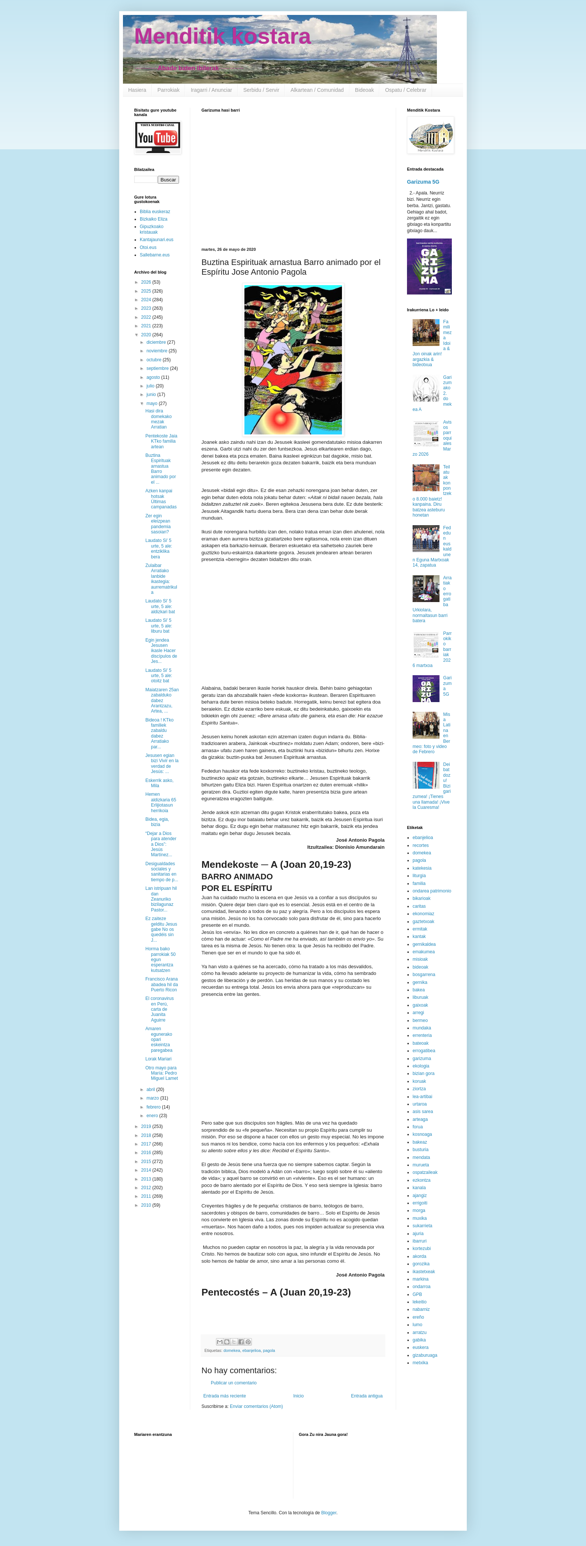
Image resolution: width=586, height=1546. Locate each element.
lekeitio (419, 1302)
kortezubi (422, 1248)
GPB (417, 1294)
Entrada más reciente (224, 1396)
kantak (419, 936)
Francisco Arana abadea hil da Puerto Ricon (161, 984)
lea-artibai (422, 1096)
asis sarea (423, 1111)
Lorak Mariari (158, 1059)
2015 (146, 1161)
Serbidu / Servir (261, 90)
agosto (153, 377)
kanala (419, 1187)
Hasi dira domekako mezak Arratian (158, 419)
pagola (269, 1350)
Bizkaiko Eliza (153, 219)
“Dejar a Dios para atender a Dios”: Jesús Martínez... (160, 844)
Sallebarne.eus (155, 255)
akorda (419, 1256)
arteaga (420, 1119)
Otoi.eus (148, 247)
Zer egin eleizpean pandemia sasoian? (158, 523)
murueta (421, 1165)
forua (418, 1126)
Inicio (298, 1396)
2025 (146, 291)
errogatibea (424, 1050)
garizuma (422, 1058)
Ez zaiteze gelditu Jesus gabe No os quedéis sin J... (161, 929)
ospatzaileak (425, 1172)
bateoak (421, 1043)
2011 (146, 1196)
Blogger (328, 1512)
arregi (418, 1012)
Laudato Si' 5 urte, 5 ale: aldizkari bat (160, 606)
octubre (154, 359)
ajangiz (420, 1195)
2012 (146, 1187)
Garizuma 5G (423, 182)
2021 (146, 325)
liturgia (419, 875)
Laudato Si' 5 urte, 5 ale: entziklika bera (158, 548)
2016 (146, 1152)
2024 (146, 299)
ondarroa (422, 1286)
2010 (146, 1205)
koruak (419, 1081)
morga (419, 1210)
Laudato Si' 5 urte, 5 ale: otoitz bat (158, 676)
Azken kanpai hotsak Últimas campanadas (161, 498)
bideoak (420, 967)
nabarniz (421, 1309)
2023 (146, 308)
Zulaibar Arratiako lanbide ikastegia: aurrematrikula (161, 579)
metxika (420, 1362)
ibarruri (419, 1241)
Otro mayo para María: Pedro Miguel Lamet (161, 1073)
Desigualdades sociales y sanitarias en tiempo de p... (161, 871)
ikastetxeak (424, 1271)
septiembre (158, 368)
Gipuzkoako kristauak (151, 229)
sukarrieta (422, 1225)
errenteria (422, 1035)
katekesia (422, 868)
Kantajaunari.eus (156, 239)
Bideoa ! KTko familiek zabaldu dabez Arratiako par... (159, 733)
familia (419, 883)
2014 (146, 1170)
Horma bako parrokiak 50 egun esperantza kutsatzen (160, 959)
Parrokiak (168, 90)
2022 (146, 317)
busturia (421, 1149)
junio (151, 394)
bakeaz (420, 1142)
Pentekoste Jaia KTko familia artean (161, 441)
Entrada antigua (367, 1396)
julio (151, 386)
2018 (146, 1135)
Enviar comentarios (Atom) (256, 1406)
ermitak (420, 929)
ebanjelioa (251, 1350)
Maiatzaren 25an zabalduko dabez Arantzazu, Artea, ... (162, 700)
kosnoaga (422, 1134)
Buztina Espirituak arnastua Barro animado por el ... (160, 469)
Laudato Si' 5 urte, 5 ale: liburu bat (158, 626)
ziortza (419, 1088)
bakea (419, 989)
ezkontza (422, 1180)
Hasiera (137, 90)
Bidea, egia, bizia (157, 822)
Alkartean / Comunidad (316, 90)
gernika (420, 982)
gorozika (421, 1263)
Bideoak (364, 90)
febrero (154, 1107)
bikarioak (422, 898)
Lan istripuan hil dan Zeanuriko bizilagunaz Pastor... (161, 899)
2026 (146, 282)
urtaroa (420, 1104)
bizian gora (424, 1073)
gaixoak (420, 1005)
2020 (146, 334)
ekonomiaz (423, 913)
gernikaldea (424, 944)
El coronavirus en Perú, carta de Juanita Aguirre (159, 1009)
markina (421, 1279)
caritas (419, 906)
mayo (152, 403)
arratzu (419, 1332)
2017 (146, 1144)
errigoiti (420, 1203)
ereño (418, 1317)
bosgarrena (424, 974)
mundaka (422, 1028)
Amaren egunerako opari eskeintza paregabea (158, 1039)
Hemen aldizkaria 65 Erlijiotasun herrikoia (160, 802)
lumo (417, 1324)
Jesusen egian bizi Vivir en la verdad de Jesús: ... (162, 763)
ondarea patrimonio (432, 891)
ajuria (418, 1233)
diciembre (156, 342)
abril (151, 1089)
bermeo (420, 1020)
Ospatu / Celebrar (405, 90)
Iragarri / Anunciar (211, 90)
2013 (146, 1179)
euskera (421, 1347)
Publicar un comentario (234, 1383)
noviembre (157, 350)
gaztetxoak (423, 921)
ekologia (421, 1066)
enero (152, 1115)
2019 (146, 1126)
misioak (420, 959)
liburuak (420, 997)
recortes (421, 845)
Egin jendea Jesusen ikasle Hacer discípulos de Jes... (161, 651)
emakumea (424, 951)
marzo (153, 1098)
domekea (231, 1350)
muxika (420, 1218)
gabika (419, 1340)
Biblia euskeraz (155, 211)
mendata (421, 1157)
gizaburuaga (425, 1355)
